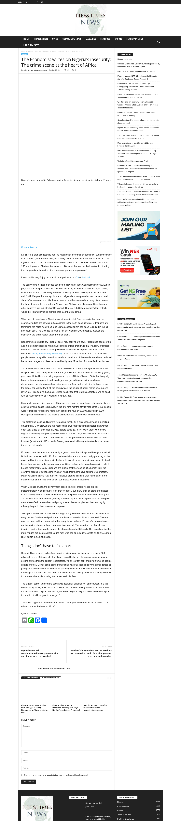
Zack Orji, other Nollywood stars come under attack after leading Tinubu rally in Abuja (138, 136)
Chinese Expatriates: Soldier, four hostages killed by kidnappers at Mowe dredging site (34, 669)
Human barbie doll (125, 59)
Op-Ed (55, 39)
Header (120, 784)
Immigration (41, 39)
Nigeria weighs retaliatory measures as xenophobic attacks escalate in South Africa (138, 129)
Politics (120, 771)
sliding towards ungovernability (47, 314)
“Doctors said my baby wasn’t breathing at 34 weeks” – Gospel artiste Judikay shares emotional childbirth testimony (138, 105)
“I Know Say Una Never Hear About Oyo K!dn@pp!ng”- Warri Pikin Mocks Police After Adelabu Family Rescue (136, 87)
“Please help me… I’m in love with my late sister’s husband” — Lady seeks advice (138, 185)
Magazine (91, 39)
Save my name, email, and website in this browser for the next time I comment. (56, 735)
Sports (118, 39)
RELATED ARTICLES (31, 638)
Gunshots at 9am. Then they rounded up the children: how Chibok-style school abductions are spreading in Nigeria (137, 169)
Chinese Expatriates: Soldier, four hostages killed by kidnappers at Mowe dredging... (98, 781)
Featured (105, 39)
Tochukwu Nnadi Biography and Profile (133, 161)
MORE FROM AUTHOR (50, 638)
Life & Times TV (31, 45)
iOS (77, 238)
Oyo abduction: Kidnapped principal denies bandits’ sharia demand (138, 121)
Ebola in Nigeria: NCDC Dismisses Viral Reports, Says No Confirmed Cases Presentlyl (66, 668)
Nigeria (30, 51)
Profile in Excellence (125, 779)
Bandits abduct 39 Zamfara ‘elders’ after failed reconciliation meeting (95, 668)
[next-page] (110, 638)
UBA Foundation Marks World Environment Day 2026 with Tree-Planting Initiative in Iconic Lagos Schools (137, 153)
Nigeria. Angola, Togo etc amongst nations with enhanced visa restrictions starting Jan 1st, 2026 (139, 327)
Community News (71, 39)
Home (26, 39)
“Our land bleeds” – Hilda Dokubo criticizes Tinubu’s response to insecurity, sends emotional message (139, 193)
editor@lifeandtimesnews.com (35, 70)
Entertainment (134, 39)
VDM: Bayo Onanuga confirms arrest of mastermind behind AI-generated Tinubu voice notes (139, 177)
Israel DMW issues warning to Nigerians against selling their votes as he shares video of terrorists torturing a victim (137, 202)
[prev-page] (107, 638)
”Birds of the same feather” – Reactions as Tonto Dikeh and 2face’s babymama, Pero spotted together (91, 613)
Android (86, 238)
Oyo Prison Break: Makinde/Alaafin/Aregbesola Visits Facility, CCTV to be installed (39, 613)
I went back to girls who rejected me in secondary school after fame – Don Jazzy (138, 95)
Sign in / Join (23, 2)
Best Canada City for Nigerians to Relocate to (136, 71)
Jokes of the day (124, 775)
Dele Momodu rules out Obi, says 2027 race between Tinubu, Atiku (135, 144)
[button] (158, 42)
